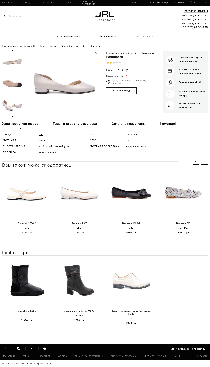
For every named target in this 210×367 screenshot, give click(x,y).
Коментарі (168, 124)
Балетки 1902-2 (131, 223)
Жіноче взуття (107, 36)
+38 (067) (195, 27)
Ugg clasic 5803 (27, 311)
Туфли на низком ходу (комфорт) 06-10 (131, 312)
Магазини (7, 3)
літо (128, 140)
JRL (41, 134)
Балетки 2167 (79, 223)
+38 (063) (195, 23)
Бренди (26, 3)
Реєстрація (163, 3)
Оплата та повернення (129, 124)
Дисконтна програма (123, 356)
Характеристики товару (20, 124)
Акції (176, 356)
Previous (12, 50)
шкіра (42, 140)
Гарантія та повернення (89, 3)
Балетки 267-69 (27, 223)
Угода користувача (154, 356)
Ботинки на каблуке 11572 (79, 311)
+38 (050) (195, 19)
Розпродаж (143, 36)
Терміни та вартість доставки (75, 124)
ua (150, 3)
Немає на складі (121, 90)
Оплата (63, 3)
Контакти (126, 3)
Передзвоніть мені (196, 11)
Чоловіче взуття (67, 36)
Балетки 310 (183, 223)
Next (12, 116)
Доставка (44, 3)
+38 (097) (195, 15)
